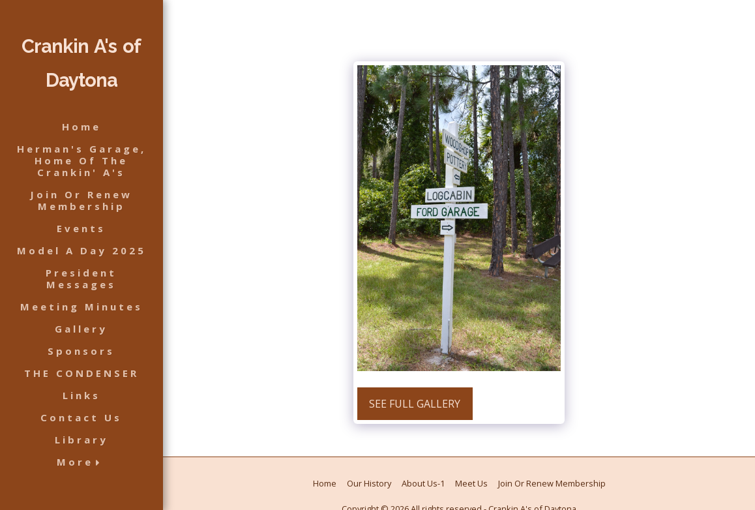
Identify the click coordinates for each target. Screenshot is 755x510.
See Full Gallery (414, 404)
